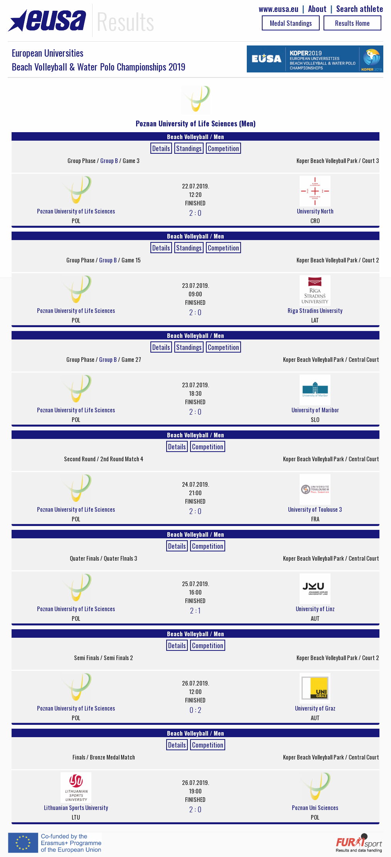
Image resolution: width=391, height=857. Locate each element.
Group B (109, 160)
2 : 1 (195, 610)
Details (161, 148)
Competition (223, 148)
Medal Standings (291, 23)
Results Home (352, 23)
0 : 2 (195, 709)
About (317, 8)
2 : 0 (195, 212)
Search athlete (359, 8)
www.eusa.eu (278, 8)
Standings (189, 148)
